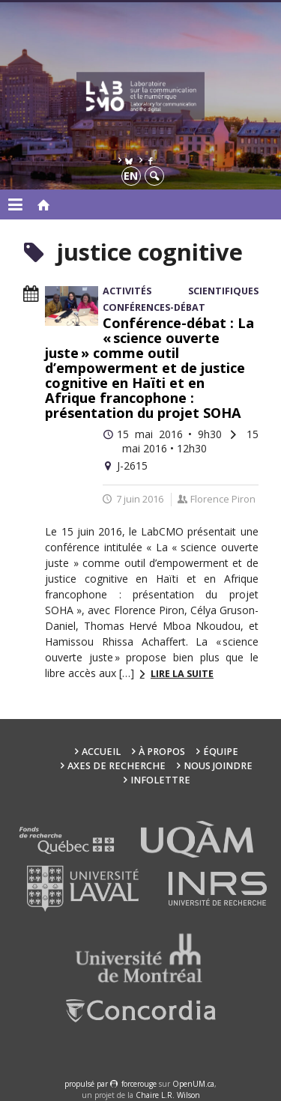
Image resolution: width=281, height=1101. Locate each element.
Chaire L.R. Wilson (168, 1095)
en (131, 176)
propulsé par (87, 1084)
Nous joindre (218, 765)
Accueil (101, 751)
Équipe (220, 751)
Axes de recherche (116, 765)
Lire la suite (182, 673)
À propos (162, 751)
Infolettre (160, 780)
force (139, 1084)
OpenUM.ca (193, 1084)
